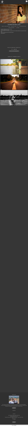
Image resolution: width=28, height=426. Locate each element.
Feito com (14, 425)
